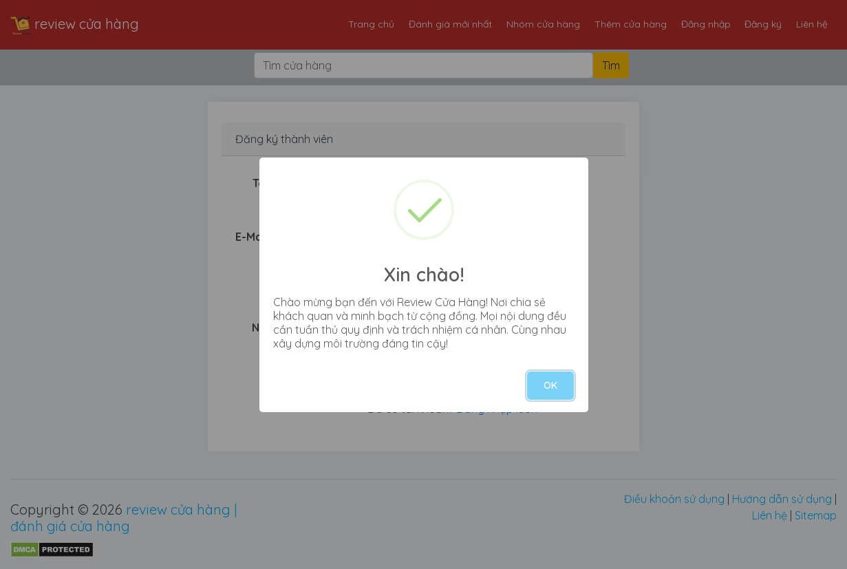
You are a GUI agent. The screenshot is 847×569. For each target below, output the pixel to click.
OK (550, 385)
